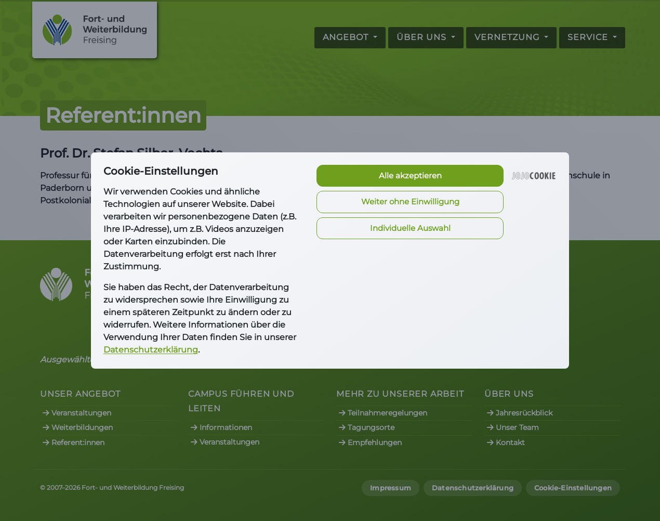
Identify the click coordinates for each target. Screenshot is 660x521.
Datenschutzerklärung (150, 350)
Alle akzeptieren (410, 175)
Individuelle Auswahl (410, 228)
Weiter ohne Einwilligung (410, 201)
